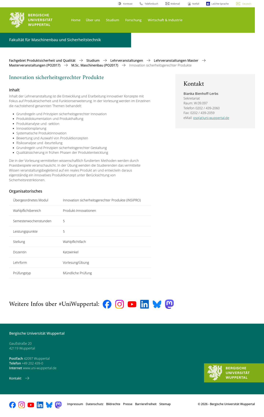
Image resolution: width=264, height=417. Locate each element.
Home (75, 20)
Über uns (93, 20)
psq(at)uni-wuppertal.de (211, 118)
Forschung (133, 20)
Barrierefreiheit (146, 404)
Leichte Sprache (220, 3)
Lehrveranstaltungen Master (176, 60)
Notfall (195, 3)
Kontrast (127, 3)
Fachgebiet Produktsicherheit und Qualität (42, 60)
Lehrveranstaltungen (127, 60)
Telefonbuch (151, 3)
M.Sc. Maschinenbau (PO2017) (95, 65)
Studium (112, 20)
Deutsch (246, 3)
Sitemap (165, 404)
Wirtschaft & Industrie (165, 20)
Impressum (75, 404)
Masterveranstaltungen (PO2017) (35, 65)
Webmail (175, 3)
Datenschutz (94, 404)
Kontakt (15, 378)
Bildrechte (113, 404)
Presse (127, 404)
